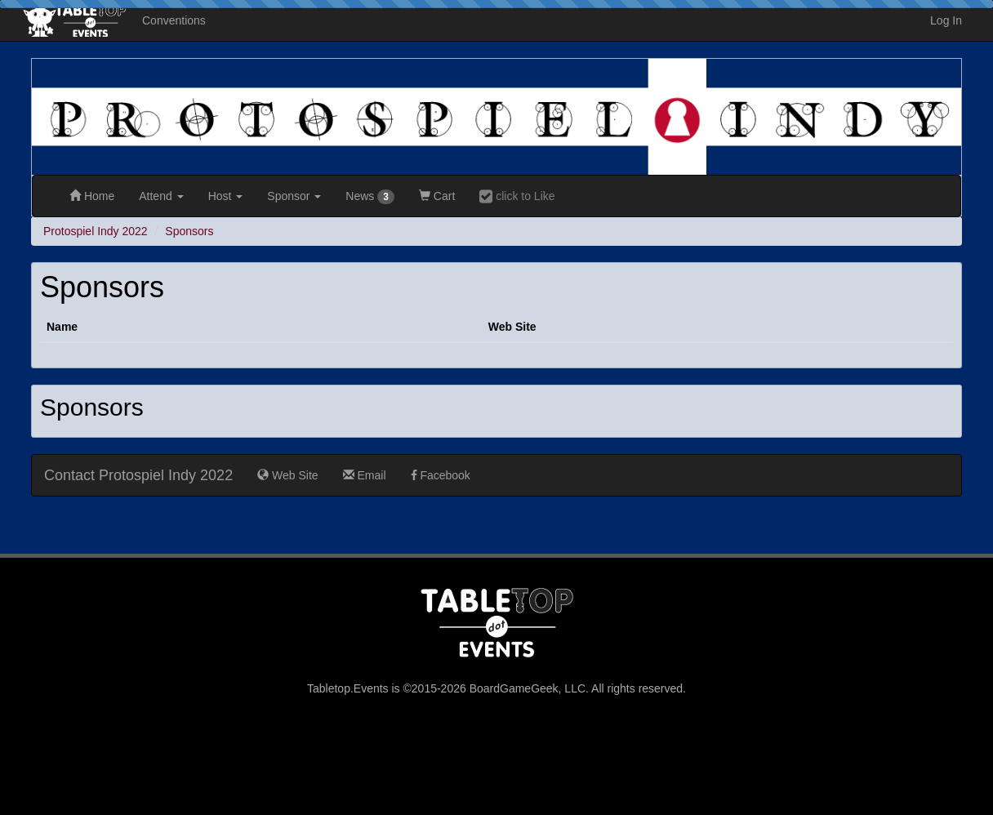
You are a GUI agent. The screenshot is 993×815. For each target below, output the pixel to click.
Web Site (287, 475)
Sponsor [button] (294, 196)
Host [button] (225, 196)
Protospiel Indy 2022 (95, 231)
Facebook (440, 475)
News (369, 196)
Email (364, 475)
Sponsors (189, 231)
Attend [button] (161, 196)
